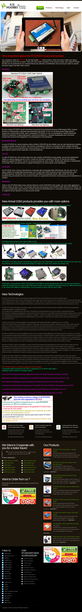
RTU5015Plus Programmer (29, 570)
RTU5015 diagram (27, 563)
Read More (6, 69)
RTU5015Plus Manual (28, 567)
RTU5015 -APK (26, 565)
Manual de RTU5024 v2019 (29, 576)
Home (40, 8)
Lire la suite (6, 166)
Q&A (68, 8)
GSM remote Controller (11, 460)
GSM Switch (7, 465)
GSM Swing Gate (28, 465)
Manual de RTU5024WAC (29, 583)
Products (49, 8)
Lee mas (5, 153)
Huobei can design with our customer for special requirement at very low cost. (71, 431)
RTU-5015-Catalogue (28, 560)
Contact (76, 8)
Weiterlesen (6, 181)
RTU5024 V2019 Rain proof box (30, 579)
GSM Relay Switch (9, 467)
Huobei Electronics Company (14, 6)
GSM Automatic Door (29, 460)
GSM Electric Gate (29, 472)
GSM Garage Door (29, 469)
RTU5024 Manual (27, 572)
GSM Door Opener (9, 469)
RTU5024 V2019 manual (29, 574)
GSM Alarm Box (9, 463)
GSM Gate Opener (9, 472)
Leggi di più (6, 194)
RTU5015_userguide (28, 558)
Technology (59, 8)
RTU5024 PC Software (28, 581)
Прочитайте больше (9, 140)
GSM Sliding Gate (28, 463)
